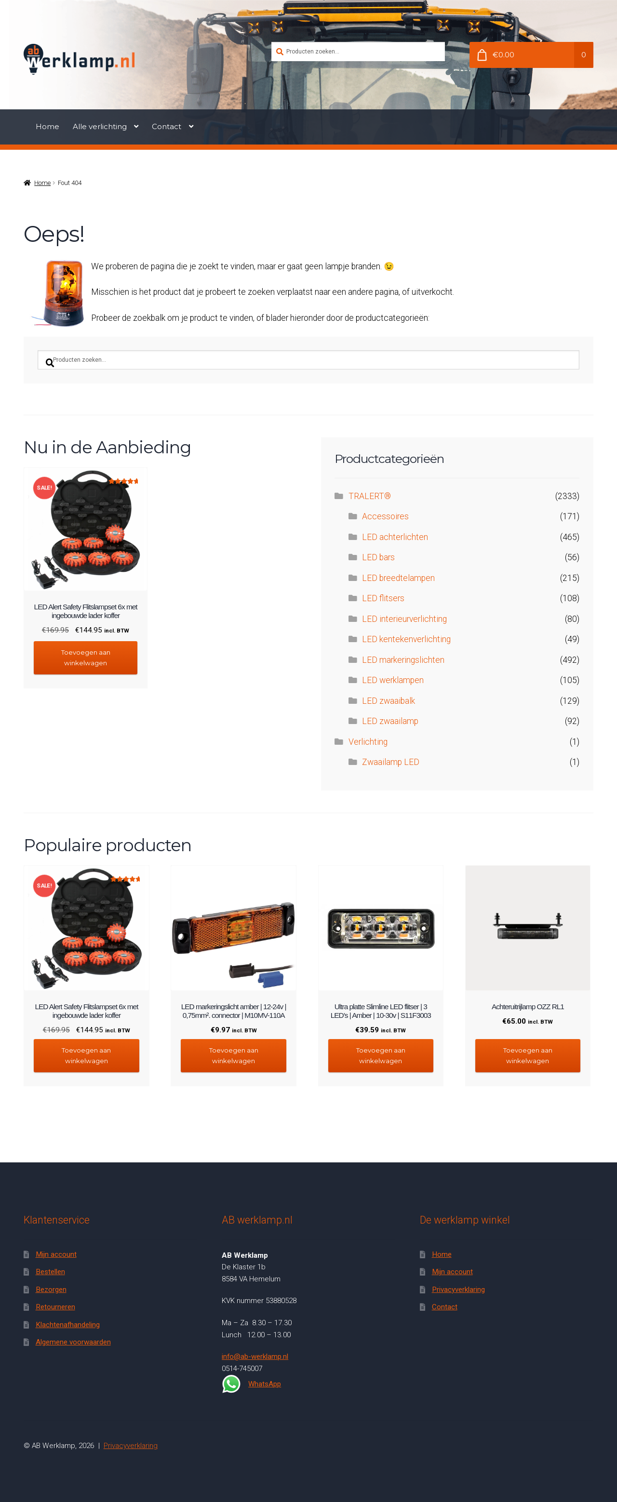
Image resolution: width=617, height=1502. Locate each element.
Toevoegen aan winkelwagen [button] (85, 657)
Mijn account (56, 1254)
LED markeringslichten (403, 660)
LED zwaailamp (390, 721)
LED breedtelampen (398, 578)
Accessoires (385, 516)
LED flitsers (383, 598)
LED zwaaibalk (388, 701)
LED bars (378, 557)
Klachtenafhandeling (68, 1324)
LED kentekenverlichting (406, 639)
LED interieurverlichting (404, 619)
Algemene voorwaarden (73, 1342)
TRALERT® (370, 496)
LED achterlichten (395, 537)
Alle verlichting (100, 126)
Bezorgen (51, 1289)
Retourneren (55, 1307)
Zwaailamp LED (390, 762)
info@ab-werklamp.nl (255, 1356)
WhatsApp (251, 1384)
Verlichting (368, 742)
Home (47, 126)
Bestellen (50, 1271)
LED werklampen (393, 680)
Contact (166, 126)
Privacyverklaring (458, 1289)
